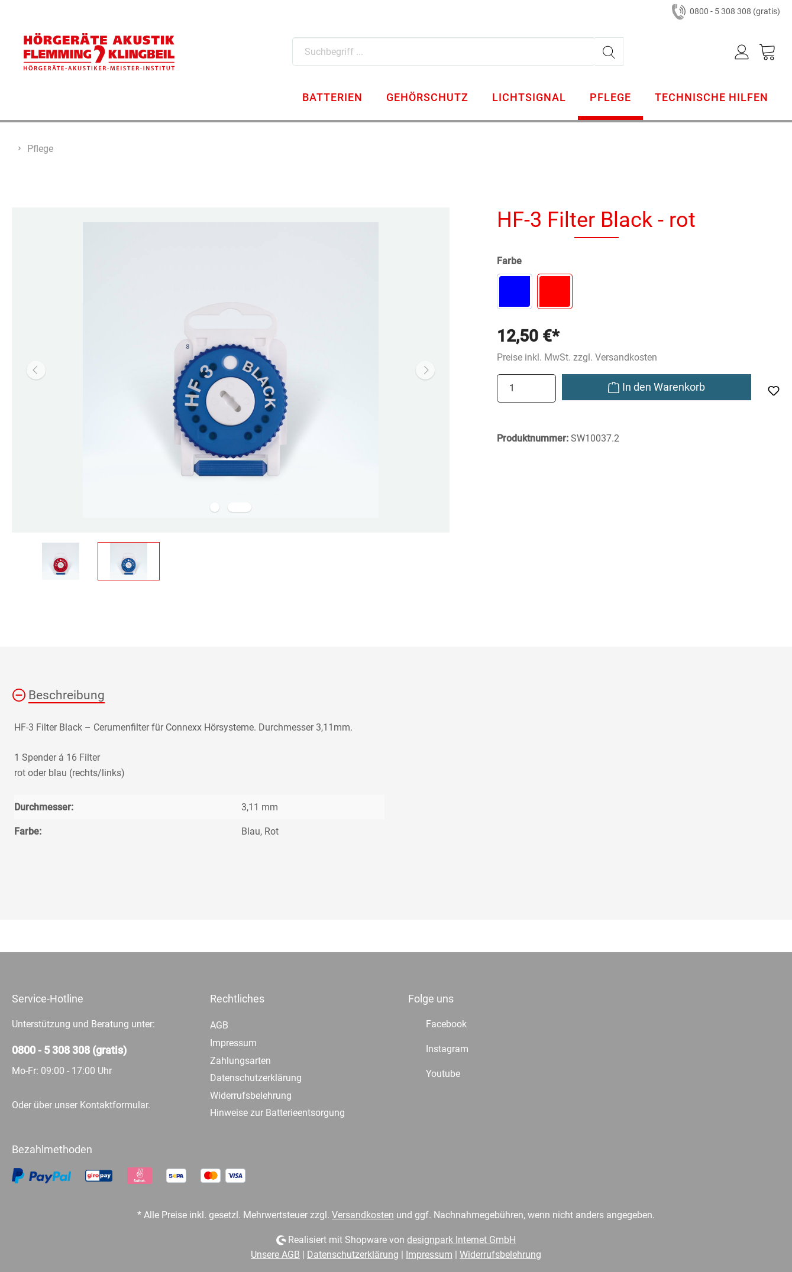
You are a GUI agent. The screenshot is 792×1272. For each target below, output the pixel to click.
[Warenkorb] (767, 51)
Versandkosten (363, 1215)
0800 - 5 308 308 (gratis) (725, 11)
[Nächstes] (425, 370)
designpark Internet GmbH (461, 1239)
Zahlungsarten (240, 1060)
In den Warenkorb (656, 386)
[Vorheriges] (36, 370)
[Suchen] (609, 51)
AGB (219, 1025)
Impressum (233, 1043)
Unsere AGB (275, 1254)
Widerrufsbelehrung (251, 1095)
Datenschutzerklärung (256, 1077)
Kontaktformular (114, 1105)
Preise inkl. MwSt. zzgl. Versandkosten (577, 357)
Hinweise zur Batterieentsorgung (277, 1112)
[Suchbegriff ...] (444, 51)
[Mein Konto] (741, 51)
